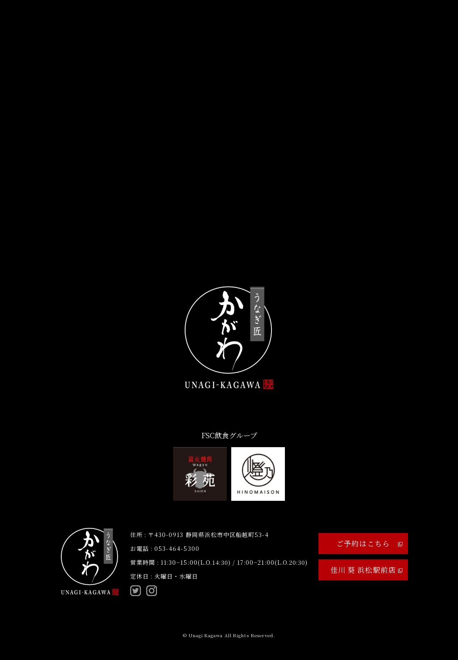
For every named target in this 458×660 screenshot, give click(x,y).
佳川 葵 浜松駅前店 (367, 570)
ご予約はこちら (369, 543)
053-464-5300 (176, 548)
